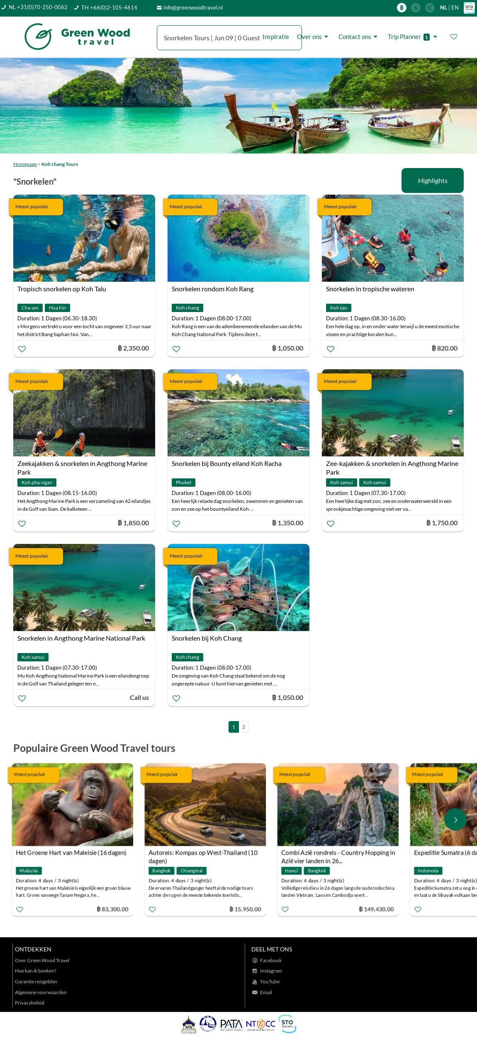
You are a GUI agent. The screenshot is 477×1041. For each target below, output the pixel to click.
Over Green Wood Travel (42, 960)
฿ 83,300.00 (114, 908)
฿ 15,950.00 (247, 908)
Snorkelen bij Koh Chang (207, 638)
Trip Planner (414, 37)
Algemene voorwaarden (41, 992)
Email (266, 992)
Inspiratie (276, 36)
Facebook (271, 960)
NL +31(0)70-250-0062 (38, 7)
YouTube (270, 981)
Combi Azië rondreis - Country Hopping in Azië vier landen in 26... (340, 853)
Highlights (433, 180)
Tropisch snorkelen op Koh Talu (61, 289)
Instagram (271, 971)
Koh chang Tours (59, 164)
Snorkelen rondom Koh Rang (212, 289)
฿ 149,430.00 (377, 908)
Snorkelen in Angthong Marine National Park (81, 638)
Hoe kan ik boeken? (35, 971)
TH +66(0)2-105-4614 (109, 7)
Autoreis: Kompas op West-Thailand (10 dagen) (205, 853)
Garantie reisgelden (36, 981)
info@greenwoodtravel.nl (193, 7)
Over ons (314, 36)
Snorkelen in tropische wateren (370, 289)
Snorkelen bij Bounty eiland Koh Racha (227, 463)
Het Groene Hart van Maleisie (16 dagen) (73, 852)
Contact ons (359, 36)
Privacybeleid (29, 1003)
